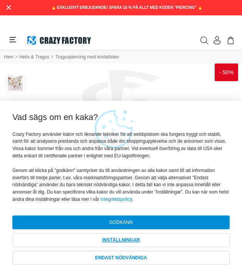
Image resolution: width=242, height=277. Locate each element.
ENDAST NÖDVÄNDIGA (121, 257)
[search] (204, 40)
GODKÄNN (121, 222)
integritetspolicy (116, 199)
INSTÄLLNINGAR (121, 240)
